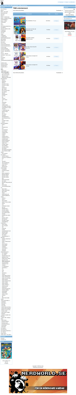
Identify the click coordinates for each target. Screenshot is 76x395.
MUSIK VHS (3, 40)
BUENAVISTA (4, 94)
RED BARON (4, 219)
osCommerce (40, 367)
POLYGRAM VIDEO (6, 212)
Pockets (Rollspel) (4, 48)
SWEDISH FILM (5, 257)
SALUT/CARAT (5, 225)
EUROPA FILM (5, 127)
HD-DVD (2, 32)
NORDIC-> (4, 198)
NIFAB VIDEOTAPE (6, 190)
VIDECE (3, 274)
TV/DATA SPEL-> (4, 66)
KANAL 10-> (4, 165)
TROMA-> (4, 265)
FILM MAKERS (5, 129)
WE (2, 296)
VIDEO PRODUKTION (6, 280)
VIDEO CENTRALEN (6, 276)
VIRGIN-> (4, 295)
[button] (61, 2)
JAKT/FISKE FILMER (5, 312)
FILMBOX (4, 133)
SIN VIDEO (4, 234)
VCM (3, 270)
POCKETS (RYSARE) (5, 49)
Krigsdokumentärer (5, 170)
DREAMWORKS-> (5, 116)
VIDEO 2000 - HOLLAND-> (6, 334)
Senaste (2, 341)
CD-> (2, 23)
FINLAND (3, 304)
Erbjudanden (66, 20)
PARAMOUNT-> (5, 208)
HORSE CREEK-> (5, 156)
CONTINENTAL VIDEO (6, 107)
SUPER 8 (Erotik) (4, 64)
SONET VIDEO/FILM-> (6, 241)
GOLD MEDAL (5, 145)
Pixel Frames (3, 43)
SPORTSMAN (4, 244)
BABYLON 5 (3, 70)
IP (2, 160)
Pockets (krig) (3, 47)
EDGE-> (3, 124)
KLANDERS (4, 169)
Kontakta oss (3, 339)
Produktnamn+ (29, 13)
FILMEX (3, 135)
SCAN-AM (4, 228)
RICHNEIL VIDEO (5, 220)
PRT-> (3, 216)
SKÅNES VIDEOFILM (6, 238)
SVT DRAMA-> (5, 253)
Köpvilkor (2, 338)
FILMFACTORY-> (5, 136)
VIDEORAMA (4, 291)
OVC (3, 204)
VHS (9, 5)
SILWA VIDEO (4, 233)
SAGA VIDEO (4, 224)
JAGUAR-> (4, 161)
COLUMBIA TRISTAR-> (6, 106)
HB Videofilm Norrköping (6, 149)
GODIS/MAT (3, 31)
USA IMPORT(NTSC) (5, 324)
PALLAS (3, 207)
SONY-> (3, 242)
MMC (3, 183)
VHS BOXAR (3, 325)
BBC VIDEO (4, 89)
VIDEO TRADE (5, 282)
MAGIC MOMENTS (5, 173)
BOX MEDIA (4, 91)
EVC (3, 128)
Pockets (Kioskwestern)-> (6, 45)
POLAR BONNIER (5, 211)
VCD (2, 68)
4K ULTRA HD (3, 9)
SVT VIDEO (4, 254)
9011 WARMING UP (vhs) (31, 20)
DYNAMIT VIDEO (5, 120)
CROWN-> (4, 108)
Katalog (5, 5)
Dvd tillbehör (3, 27)
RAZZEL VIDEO (5, 217)
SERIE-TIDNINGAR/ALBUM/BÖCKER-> (7, 60)
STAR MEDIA (4, 245)
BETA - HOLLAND (4, 11)
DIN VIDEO (4, 114)
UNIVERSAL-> (5, 267)
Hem (2, 5)
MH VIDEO (4, 181)
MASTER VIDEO (5, 175)
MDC (3, 178)
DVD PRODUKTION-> (6, 118)
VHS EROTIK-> (4, 329)
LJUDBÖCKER (4, 36)
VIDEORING (4, 292)
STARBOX (4, 246)
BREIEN (3, 93)
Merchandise (3, 39)
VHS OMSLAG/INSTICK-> (6, 330)
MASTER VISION (5, 177)
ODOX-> (3, 199)
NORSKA (3, 313)
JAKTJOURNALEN (5, 162)
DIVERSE (4, 115)
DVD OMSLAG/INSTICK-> (6, 26)
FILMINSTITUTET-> (6, 137)
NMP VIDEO (4, 191)
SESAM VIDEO (5, 232)
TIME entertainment (23, 5)
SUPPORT (4, 249)
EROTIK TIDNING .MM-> (6, 28)
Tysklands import (4, 322)
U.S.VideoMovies (5, 266)
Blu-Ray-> (3, 14)
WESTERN (3, 326)
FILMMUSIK (3, 30)
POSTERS (3, 57)
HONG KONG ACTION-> (6, 307)
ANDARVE (4, 81)
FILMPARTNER (5, 139)
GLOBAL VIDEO (5, 144)
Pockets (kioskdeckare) (5, 44)
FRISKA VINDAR (5, 141)
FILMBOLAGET (5, 132)
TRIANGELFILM (5, 263)
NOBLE (3, 192)
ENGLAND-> (3, 303)
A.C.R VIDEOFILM (5, 73)
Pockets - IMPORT (4, 53)
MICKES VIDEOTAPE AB (7, 182)
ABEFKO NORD (5, 76)
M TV (3, 171)
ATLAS (3, 86)
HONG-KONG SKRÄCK (6, 308)
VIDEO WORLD (5, 283)
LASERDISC (3, 35)
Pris (49, 13)
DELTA (3, 112)
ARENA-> (4, 82)
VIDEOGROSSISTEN (6, 288)
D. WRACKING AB (5, 110)
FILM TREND (4, 131)
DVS (3, 119)
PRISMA (3, 213)
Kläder (2, 34)
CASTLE (3, 98)
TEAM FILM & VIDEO (6, 258)
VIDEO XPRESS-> (5, 284)
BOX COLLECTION (6, 90)
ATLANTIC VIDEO (5, 85)
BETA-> (2, 10)
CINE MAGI (4, 102)
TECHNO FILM (5, 259)
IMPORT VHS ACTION (5, 309)
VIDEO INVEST (5, 279)
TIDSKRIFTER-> (4, 65)
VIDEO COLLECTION (6, 278)
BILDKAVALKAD (4, 13)
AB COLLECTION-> (6, 74)
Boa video (41, 366)
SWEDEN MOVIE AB (6, 255)
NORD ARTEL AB (5, 194)
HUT (3, 158)
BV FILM (3, 95)
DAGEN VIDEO (5, 111)
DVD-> (2, 24)
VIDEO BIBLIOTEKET (6, 275)
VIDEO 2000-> (4, 333)
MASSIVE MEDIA (5, 174)
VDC (3, 271)
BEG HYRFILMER (14, 5)
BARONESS (4, 87)
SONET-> (4, 240)
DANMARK (3, 301)
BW (2, 97)
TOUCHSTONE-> (5, 262)
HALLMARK (4, 148)
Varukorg (66, 16)
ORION (3, 203)
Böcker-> (2, 15)
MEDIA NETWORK (5, 179)
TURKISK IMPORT (5, 321)
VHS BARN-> (3, 328)
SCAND (3, 229)
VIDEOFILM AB (5, 286)
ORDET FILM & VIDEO (6, 202)
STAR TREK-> (4, 320)
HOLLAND (3, 305)
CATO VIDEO (4, 99)
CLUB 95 (3, 103)
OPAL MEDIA (4, 200)
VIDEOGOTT (4, 287)
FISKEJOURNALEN (6, 140)
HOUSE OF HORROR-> (6, 157)
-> (2, 69)
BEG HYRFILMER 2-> (5, 300)
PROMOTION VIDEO (6, 215)
